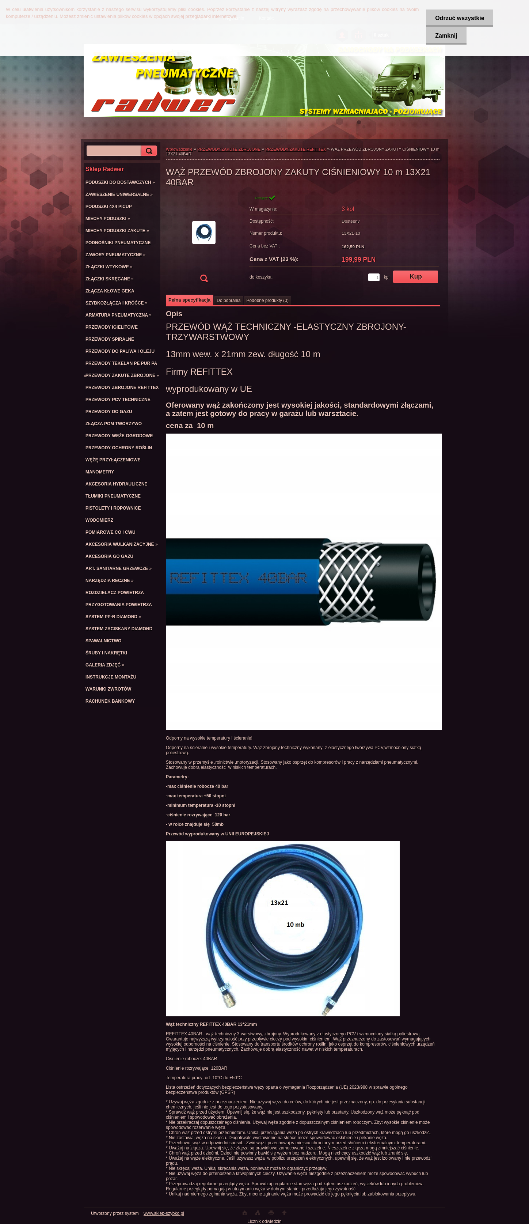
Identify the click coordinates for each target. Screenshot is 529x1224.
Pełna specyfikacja (189, 300)
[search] (148, 151)
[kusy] (374, 277)
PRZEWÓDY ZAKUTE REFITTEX (295, 149)
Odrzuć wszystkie (459, 18)
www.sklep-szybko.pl (164, 1213)
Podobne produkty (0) (268, 300)
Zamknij (446, 36)
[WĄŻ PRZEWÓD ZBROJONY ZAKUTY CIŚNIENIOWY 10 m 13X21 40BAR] (204, 240)
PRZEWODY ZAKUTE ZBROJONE (228, 149)
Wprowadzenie (179, 149)
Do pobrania (228, 300)
